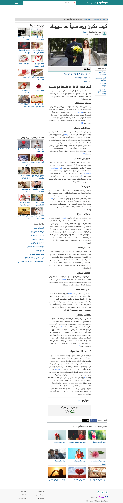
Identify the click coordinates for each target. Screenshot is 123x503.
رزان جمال (85, 32)
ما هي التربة (40, 250)
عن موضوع (41, 491)
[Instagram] (98, 492)
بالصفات (80, 112)
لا (66, 412)
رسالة (66, 134)
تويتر (87, 420)
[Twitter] (102, 492)
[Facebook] (106, 492)
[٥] (84, 377)
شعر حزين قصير (39, 228)
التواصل (63, 279)
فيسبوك (95, 420)
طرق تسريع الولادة (37, 235)
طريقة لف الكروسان (37, 231)
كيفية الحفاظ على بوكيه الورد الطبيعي (31, 261)
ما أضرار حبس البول (37, 243)
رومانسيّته (58, 369)
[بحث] (73, 3)
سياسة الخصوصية (39, 495)
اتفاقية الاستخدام (21, 495)
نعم (72, 412)
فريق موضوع (22, 498)
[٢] (82, 123)
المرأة (70, 293)
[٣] (84, 153)
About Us (41, 498)
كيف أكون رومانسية (102, 73)
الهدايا (64, 218)
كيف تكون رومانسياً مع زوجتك (102, 91)
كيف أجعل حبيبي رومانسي (100, 79)
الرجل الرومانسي (56, 168)
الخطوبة (60, 326)
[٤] (82, 176)
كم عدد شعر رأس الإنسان (35, 246)
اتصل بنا (23, 491)
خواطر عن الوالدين (38, 239)
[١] (81, 99)
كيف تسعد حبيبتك (102, 84)
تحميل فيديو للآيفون (37, 254)
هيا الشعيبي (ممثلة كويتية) (34, 257)
